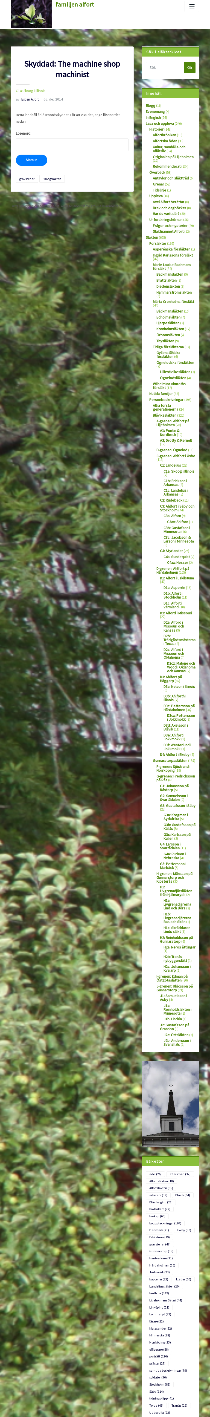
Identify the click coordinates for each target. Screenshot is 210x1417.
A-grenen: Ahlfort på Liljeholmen (171, 397)
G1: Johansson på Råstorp (173, 729)
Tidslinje (159, 186)
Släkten (151, 231)
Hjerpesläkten (166, 306)
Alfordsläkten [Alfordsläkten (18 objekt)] (161, 1100)
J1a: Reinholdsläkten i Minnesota (179, 933)
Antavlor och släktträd (169, 174)
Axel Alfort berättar (166, 197)
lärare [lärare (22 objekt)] (184, 1224)
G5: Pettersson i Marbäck (171, 803)
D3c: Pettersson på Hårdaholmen (177, 653)
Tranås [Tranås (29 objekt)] (178, 1289)
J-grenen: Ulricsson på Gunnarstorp (172, 915)
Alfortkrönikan (163, 133)
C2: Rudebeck (170, 467)
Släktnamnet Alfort (166, 225)
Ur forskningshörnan (164, 214)
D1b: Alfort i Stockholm (172, 558)
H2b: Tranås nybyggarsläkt (174, 887)
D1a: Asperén (173, 550)
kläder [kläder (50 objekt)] (181, 1191)
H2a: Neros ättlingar (178, 875)
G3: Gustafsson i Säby (175, 745)
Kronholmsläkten (169, 311)
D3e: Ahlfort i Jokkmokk (173, 681)
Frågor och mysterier (168, 219)
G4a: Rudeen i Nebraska (174, 793)
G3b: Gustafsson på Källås (178, 766)
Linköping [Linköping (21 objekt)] (158, 1217)
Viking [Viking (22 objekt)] (184, 1302)
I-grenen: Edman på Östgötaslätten (170, 905)
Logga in (17, 1375)
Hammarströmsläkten (172, 279)
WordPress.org (21, 1405)
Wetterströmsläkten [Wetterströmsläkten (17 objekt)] (165, 1316)
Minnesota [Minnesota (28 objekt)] (158, 1237)
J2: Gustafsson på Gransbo (173, 948)
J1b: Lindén (172, 940)
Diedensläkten (166, 274)
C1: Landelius (169, 434)
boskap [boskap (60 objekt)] (157, 1133)
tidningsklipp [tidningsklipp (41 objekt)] (161, 1283)
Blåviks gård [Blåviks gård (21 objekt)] (160, 1119)
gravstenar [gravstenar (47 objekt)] (159, 1159)
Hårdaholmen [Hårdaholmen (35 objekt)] (161, 1178)
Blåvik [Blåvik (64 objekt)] (181, 1113)
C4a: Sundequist (175, 521)
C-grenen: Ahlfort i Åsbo (173, 425)
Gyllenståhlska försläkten (174, 334)
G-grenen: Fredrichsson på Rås (175, 720)
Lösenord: (72, 133)
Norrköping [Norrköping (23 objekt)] (159, 1244)
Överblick (156, 169)
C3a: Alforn (172, 482)
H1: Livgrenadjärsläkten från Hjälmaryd (177, 824)
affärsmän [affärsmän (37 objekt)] (178, 1093)
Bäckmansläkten (168, 294)
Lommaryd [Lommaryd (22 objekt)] (159, 1224)
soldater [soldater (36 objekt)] (157, 1270)
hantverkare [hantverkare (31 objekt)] (160, 1172)
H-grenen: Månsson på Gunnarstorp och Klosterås (172, 814)
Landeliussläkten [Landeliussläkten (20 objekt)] (163, 1198)
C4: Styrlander (170, 515)
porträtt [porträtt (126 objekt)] (158, 1257)
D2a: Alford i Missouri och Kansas (179, 582)
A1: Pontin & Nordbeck (177, 404)
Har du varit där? (165, 208)
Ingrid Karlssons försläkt (170, 248)
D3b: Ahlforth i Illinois (179, 642)
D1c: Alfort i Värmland (180, 565)
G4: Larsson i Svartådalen (169, 784)
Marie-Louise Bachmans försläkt (170, 255)
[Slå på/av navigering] (192, 6)
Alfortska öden (163, 139)
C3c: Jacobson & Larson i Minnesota (177, 504)
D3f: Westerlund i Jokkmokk (176, 690)
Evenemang (154, 111)
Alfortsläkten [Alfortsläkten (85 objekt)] (160, 1106)
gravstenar (26, 170)
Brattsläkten (165, 268)
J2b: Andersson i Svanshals (175, 962)
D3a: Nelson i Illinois (178, 633)
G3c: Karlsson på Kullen (176, 775)
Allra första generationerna (172, 380)
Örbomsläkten (166, 317)
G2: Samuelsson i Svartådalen (172, 738)
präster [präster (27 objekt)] (183, 1257)
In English (153, 116)
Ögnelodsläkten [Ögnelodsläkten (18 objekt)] (162, 1322)
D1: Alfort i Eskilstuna (175, 541)
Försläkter (156, 236)
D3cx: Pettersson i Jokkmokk (180, 662)
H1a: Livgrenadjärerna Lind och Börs (180, 835)
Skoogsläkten (49, 170)
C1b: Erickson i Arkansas (174, 451)
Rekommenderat (165, 163)
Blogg (150, 105)
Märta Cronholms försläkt (172, 285)
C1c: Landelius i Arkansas (175, 460)
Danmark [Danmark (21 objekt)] (158, 1146)
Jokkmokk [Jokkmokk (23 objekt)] (159, 1185)
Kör (189, 67)
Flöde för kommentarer (28, 1395)
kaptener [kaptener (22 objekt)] (158, 1191)
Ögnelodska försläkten (172, 343)
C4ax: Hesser (176, 526)
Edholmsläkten (167, 300)
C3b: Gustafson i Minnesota (175, 495)
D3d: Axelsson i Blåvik (179, 670)
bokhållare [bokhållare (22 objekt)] (159, 1126)
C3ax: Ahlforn (177, 487)
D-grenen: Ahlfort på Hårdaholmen (171, 534)
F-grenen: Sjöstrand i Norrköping (171, 711)
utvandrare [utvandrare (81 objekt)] (159, 1302)
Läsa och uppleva (159, 122)
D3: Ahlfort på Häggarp (177, 624)
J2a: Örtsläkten (174, 955)
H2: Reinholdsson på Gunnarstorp (175, 868)
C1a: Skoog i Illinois (29, 90)
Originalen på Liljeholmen (172, 154)
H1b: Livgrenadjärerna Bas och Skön (179, 848)
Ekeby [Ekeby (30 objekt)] (182, 1146)
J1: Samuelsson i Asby (176, 922)
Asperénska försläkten (169, 242)
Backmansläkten (168, 262)
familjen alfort (72, 4)
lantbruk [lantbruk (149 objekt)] (158, 1204)
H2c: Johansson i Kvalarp (176, 896)
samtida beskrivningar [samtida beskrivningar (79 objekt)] (166, 1263)
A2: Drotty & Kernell (174, 413)
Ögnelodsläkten (171, 354)
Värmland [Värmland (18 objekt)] (158, 1309)
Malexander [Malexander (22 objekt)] (159, 1231)
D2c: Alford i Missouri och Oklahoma (179, 604)
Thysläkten (164, 322)
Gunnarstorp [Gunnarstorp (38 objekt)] (160, 1165)
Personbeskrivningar (164, 375)
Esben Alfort (26, 98)
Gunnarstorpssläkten (168, 703)
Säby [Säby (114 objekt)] (184, 1276)
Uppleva (155, 191)
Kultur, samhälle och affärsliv (168, 147)
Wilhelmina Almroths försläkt (174, 360)
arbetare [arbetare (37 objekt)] (157, 1113)
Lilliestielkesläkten (173, 349)
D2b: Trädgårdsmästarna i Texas (179, 593)
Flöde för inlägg (22, 1385)
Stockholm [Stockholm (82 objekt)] (159, 1276)
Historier (155, 128)
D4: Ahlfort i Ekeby (173, 698)
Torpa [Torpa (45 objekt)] (156, 1289)
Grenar (158, 180)
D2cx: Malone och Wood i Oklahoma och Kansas (180, 615)
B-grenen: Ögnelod (170, 419)
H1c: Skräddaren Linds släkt (175, 859)
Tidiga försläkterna (166, 328)
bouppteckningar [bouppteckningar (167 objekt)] (164, 1139)
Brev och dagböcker (167, 203)
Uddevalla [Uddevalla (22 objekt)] (158, 1296)
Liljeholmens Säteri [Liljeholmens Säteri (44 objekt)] (164, 1211)
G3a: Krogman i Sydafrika (175, 757)
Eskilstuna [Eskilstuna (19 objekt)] (159, 1152)
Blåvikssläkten (163, 390)
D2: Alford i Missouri (174, 574)
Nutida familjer (160, 369)
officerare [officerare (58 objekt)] (158, 1250)
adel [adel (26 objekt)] (155, 1093)
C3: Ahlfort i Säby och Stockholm (175, 475)
